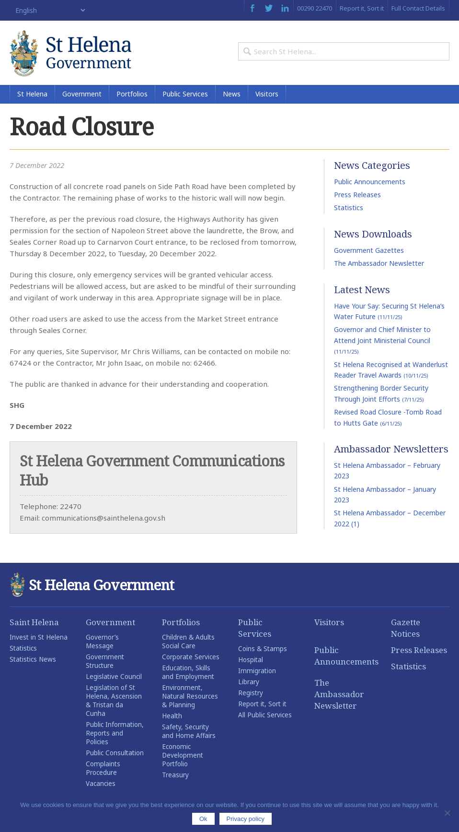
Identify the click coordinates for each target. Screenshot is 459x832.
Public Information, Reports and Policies (115, 735)
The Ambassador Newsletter (379, 265)
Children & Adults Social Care (188, 643)
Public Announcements (369, 183)
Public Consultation (115, 754)
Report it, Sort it (362, 8)
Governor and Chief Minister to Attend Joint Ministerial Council (382, 342)
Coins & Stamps (262, 650)
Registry (250, 694)
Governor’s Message (102, 643)
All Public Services (265, 717)
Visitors (266, 95)
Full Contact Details (418, 8)
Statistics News (33, 661)
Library (248, 683)
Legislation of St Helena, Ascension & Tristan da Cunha (114, 702)
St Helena (32, 95)
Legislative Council (114, 678)
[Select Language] (48, 10)
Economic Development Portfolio (182, 757)
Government (82, 95)
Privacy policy (245, 818)
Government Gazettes (369, 252)
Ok (203, 818)
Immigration (257, 672)
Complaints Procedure (103, 770)
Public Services (185, 95)
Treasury (175, 777)
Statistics (348, 209)
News (232, 95)
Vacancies (100, 785)
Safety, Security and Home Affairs (189, 733)
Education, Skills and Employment (188, 674)
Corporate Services (190, 658)
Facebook (252, 8)
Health (172, 717)
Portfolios (132, 95)
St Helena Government (72, 53)
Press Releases (357, 196)
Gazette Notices (405, 629)
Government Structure (105, 663)
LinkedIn (285, 8)
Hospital (250, 661)
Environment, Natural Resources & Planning (190, 698)
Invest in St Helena (39, 639)
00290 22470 (314, 8)
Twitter (269, 8)
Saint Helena (34, 624)
